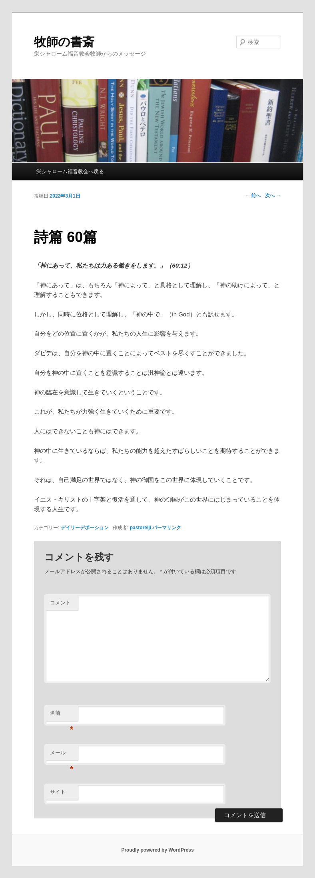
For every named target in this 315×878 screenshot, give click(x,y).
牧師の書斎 (64, 41)
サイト (58, 792)
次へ (273, 195)
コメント (60, 603)
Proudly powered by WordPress (157, 850)
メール (62, 755)
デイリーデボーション (85, 527)
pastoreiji (140, 527)
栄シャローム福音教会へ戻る (70, 171)
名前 (62, 715)
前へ (252, 195)
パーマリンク (166, 527)
